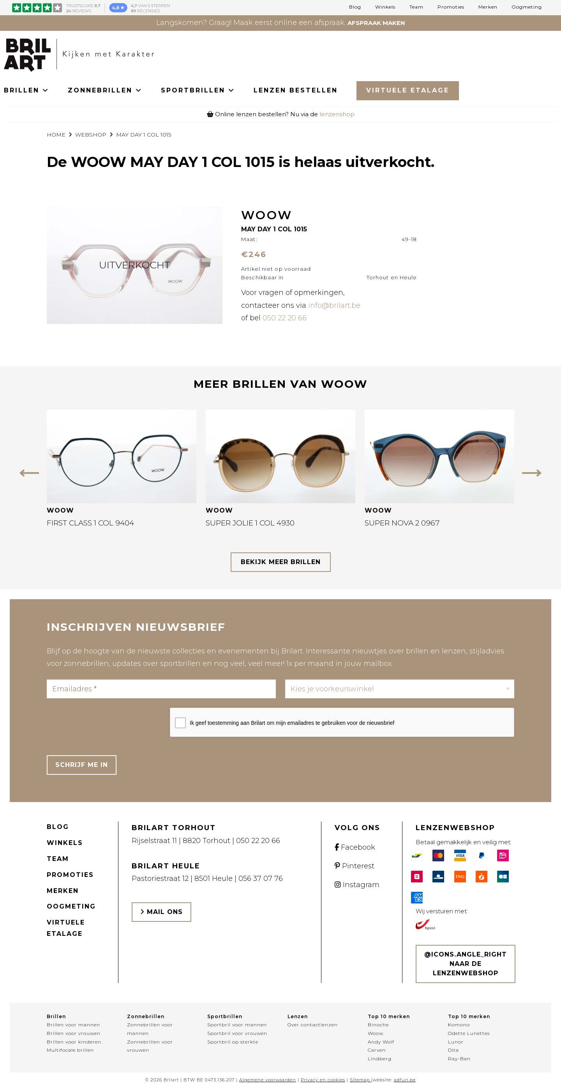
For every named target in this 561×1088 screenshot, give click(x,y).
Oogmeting (527, 7)
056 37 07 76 (260, 878)
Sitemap (360, 1080)
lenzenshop (337, 114)
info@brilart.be (334, 305)
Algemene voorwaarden (267, 1080)
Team (416, 7)
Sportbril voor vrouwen (237, 1033)
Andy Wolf (381, 1042)
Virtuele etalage (66, 928)
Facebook (355, 847)
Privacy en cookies (323, 1080)
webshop (90, 134)
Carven (377, 1050)
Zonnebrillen (145, 1016)
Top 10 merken (389, 1016)
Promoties (451, 7)
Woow (375, 1033)
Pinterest (354, 866)
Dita (453, 1050)
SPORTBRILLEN (198, 90)
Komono (459, 1025)
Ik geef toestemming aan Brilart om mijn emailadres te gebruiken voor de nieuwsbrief (292, 723)
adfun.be (405, 1080)
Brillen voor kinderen (74, 1042)
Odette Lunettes (469, 1033)
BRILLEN (26, 90)
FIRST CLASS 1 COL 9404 (90, 522)
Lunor (456, 1042)
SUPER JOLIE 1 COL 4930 (250, 522)
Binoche (378, 1025)
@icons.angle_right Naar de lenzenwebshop (465, 964)
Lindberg (380, 1058)
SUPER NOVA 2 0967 (402, 522)
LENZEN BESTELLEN (296, 90)
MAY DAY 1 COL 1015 (143, 134)
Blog (355, 7)
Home (56, 134)
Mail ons (161, 912)
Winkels (385, 7)
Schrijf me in (81, 765)
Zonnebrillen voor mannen (150, 1029)
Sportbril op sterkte (232, 1042)
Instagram (357, 884)
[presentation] (106, 723)
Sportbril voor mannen (237, 1025)
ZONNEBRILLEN (105, 90)
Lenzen (298, 1016)
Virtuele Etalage (407, 90)
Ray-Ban (459, 1058)
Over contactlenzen (313, 1025)
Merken (487, 7)
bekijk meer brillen (281, 562)
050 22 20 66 (285, 318)
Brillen (56, 1016)
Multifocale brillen (70, 1050)
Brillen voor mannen (73, 1025)
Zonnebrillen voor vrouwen (150, 1046)
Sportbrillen (224, 1016)
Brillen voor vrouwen (74, 1033)
